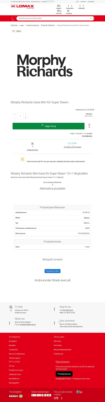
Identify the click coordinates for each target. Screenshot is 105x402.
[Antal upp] (25, 116)
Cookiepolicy (13, 350)
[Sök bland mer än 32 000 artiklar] (52, 18)
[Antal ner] (15, 116)
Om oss (11, 366)
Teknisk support (14, 358)
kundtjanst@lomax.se (28, 324)
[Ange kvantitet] (20, 116)
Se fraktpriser (87, 136)
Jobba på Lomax (15, 374)
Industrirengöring (32, 25)
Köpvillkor (12, 345)
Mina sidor (57, 341)
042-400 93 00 (68, 310)
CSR (77, 1)
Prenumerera (64, 374)
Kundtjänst (91, 1)
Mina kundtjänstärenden (62, 350)
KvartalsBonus (14, 379)
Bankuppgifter (14, 383)
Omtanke (83, 1)
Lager (22, 25)
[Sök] (91, 18)
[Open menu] (13, 18)
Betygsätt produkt (52, 271)
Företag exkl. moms (63, 379)
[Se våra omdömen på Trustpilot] (14, 396)
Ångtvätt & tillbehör (48, 25)
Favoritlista (58, 345)
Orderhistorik (58, 354)
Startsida (14, 25)
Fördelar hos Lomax (16, 370)
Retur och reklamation (17, 354)
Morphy (87, 218)
